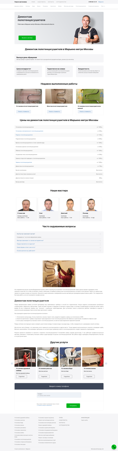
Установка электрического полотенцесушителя (29, 131)
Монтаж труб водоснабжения (46, 435)
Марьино (101, 2)
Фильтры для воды (68, 6)
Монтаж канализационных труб (46, 440)
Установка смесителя (20, 430)
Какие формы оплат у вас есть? (26, 247)
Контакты (51, 2)
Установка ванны (19, 425)
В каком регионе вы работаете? (26, 250)
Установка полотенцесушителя (22, 439)
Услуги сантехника (20, 2)
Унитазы (28, 6)
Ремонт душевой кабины (45, 425)
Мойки (59, 6)
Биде (33, 6)
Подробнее (21, 376)
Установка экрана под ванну (46, 417)
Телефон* (40, 393)
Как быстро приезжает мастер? (26, 234)
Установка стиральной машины (23, 442)
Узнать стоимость (23, 111)
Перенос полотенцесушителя (24, 135)
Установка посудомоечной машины (48, 430)
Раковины (45, 6)
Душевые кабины (18, 6)
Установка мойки (19, 432)
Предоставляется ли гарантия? (26, 244)
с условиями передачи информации (44, 405)
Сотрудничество (61, 2)
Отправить (73, 405)
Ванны (38, 6)
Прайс (33, 2)
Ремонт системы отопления (45, 437)
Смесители (53, 6)
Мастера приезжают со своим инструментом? (30, 240)
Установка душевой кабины (21, 417)
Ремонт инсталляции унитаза (46, 420)
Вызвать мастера (27, 38)
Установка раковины (20, 427)
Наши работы (42, 2)
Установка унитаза (19, 420)
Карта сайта (84, 420)
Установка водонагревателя (46, 432)
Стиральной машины (93, 6)
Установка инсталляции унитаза (47, 422)
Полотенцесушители (81, 6)
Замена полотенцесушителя (24, 162)
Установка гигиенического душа (47, 442)
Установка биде (18, 422)
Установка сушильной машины (46, 427)
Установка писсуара (19, 444)
